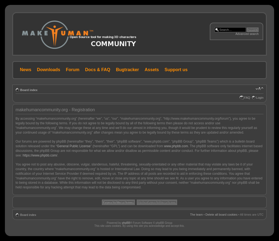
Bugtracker (127, 69)
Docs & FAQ (97, 69)
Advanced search (247, 33)
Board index (29, 90)
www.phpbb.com (176, 146)
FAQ (247, 97)
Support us (176, 69)
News (25, 69)
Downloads (48, 69)
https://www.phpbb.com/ (40, 155)
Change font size (259, 88)
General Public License (73, 146)
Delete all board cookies (221, 214)
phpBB (126, 222)
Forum (73, 69)
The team (196, 214)
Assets (152, 69)
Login (259, 97)
